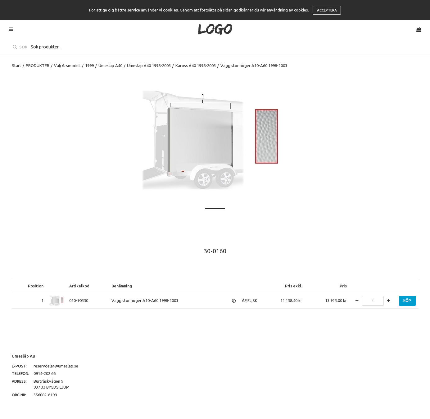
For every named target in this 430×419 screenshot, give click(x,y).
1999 (89, 65)
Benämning (121, 286)
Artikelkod (79, 286)
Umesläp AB (23, 356)
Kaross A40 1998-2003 (195, 65)
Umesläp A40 (110, 65)
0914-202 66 (45, 373)
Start (16, 65)
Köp (407, 301)
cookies (170, 10)
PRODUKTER (37, 65)
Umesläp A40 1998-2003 (149, 65)
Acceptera (327, 10)
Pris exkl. (293, 286)
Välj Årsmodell (67, 65)
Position (35, 286)
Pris (343, 286)
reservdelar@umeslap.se (56, 366)
